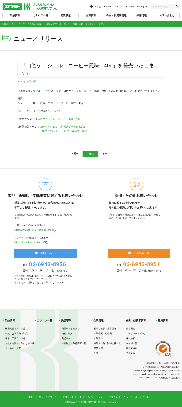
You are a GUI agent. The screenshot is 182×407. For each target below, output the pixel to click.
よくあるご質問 (13, 348)
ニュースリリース (48, 397)
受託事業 (66, 320)
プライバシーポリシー (94, 397)
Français (118, 6)
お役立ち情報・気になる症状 (19, 343)
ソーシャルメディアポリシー (140, 397)
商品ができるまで (71, 329)
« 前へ (71, 154)
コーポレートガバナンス (138, 334)
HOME (29, 397)
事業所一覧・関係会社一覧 (107, 343)
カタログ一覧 (40, 15)
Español (130, 6)
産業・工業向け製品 (15, 338)
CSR (96, 353)
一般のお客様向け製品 (16, 334)
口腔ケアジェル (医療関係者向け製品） (63, 126)
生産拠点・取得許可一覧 (74, 343)
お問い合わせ (167, 15)
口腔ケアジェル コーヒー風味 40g (59, 118)
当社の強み (67, 334)
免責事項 (115, 397)
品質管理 (98, 348)
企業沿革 (98, 338)
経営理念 (130, 329)
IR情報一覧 (131, 343)
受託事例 (66, 338)
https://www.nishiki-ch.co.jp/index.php (32, 230)
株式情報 (130, 338)
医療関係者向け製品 (15, 329)
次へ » (110, 154)
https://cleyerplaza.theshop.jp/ (29, 242)
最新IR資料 (131, 348)
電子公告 (130, 353)
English (107, 6)
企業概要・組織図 (103, 334)
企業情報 (98, 320)
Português (142, 6)
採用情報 (141, 15)
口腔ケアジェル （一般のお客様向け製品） (65, 131)
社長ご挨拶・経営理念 (105, 329)
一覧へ (90, 154)
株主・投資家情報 (136, 320)
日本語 (97, 6)
